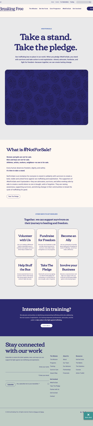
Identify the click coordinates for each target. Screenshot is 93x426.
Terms (42, 412)
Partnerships (67, 369)
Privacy (36, 412)
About (52, 2)
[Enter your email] (27, 379)
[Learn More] (47, 325)
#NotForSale (54, 382)
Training (72, 2)
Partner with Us (54, 389)
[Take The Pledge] (13, 196)
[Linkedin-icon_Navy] (81, 412)
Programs (53, 363)
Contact (57, 2)
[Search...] (84, 2)
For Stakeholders (64, 2)
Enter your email (43, 375)
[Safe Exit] (88, 416)
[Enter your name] (27, 370)
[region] (25, 243)
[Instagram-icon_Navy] (83, 412)
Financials (66, 373)
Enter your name (44, 367)
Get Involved (53, 393)
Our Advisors (67, 366)
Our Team (66, 363)
